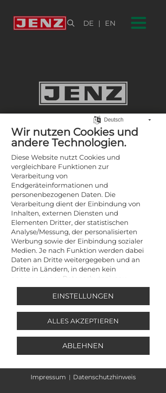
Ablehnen (83, 346)
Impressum (48, 377)
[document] (83, 202)
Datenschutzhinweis (104, 377)
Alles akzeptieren (83, 321)
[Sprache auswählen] (97, 114)
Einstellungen (83, 296)
